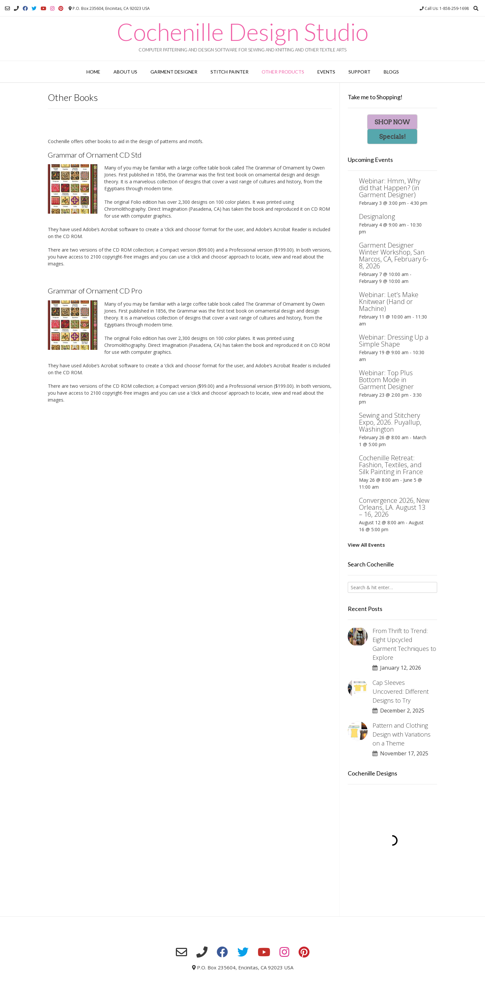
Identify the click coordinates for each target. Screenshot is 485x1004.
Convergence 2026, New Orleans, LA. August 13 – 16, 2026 (394, 507)
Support (359, 72)
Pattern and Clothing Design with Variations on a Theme (401, 734)
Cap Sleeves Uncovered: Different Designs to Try (400, 691)
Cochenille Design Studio (243, 32)
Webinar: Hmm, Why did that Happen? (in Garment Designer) (389, 187)
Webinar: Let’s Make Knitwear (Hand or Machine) (388, 301)
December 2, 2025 (398, 710)
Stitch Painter (229, 72)
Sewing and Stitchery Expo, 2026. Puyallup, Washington (390, 422)
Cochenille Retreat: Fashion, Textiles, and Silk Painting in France (391, 464)
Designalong (377, 216)
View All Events (366, 544)
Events (326, 72)
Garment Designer (173, 72)
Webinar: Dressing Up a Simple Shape (394, 341)
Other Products (283, 72)
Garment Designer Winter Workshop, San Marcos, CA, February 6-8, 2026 (393, 255)
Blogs (391, 72)
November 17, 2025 (400, 753)
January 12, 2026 (396, 667)
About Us (125, 72)
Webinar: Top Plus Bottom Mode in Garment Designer (386, 379)
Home (93, 72)
